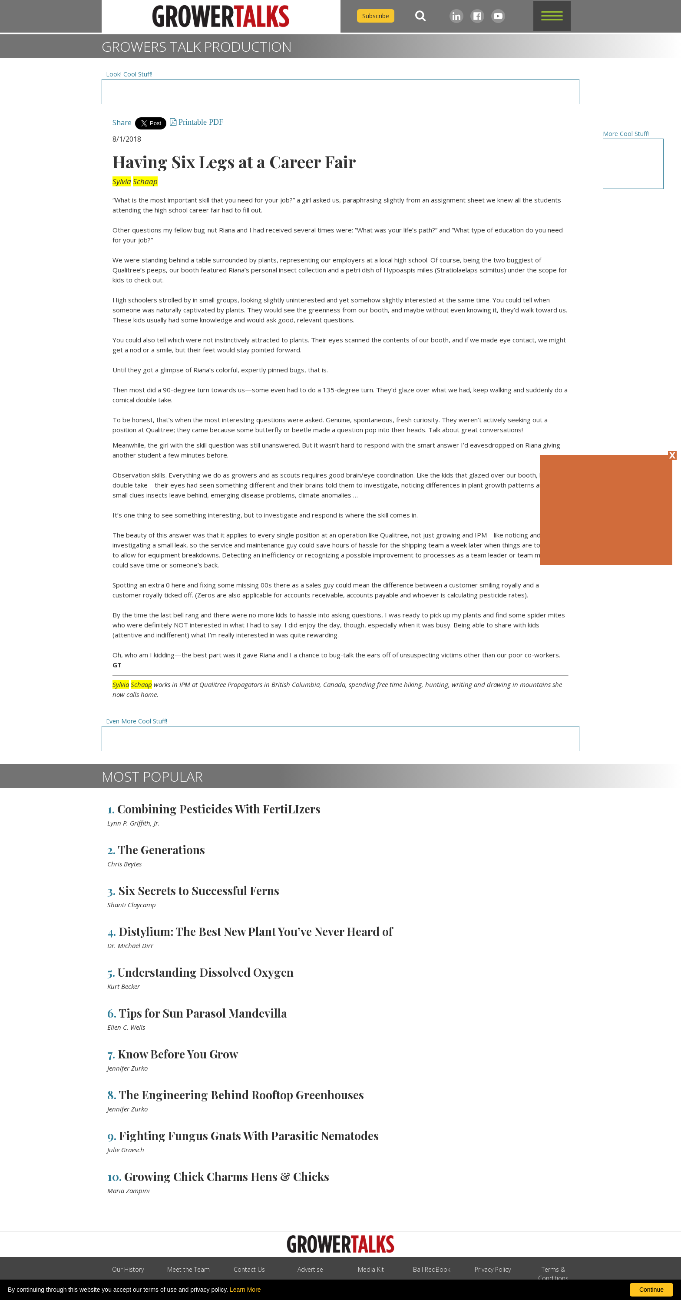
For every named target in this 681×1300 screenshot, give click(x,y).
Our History (128, 1269)
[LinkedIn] (456, 16)
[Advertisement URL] (340, 91)
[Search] (420, 16)
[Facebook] (477, 16)
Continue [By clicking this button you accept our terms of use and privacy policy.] (651, 1289)
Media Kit (371, 1269)
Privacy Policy (493, 1269)
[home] (221, 16)
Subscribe (375, 16)
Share (122, 122)
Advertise (310, 1269)
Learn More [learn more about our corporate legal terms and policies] (245, 1289)
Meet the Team (188, 1269)
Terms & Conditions (553, 1273)
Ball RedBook (431, 1269)
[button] (552, 16)
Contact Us (249, 1269)
